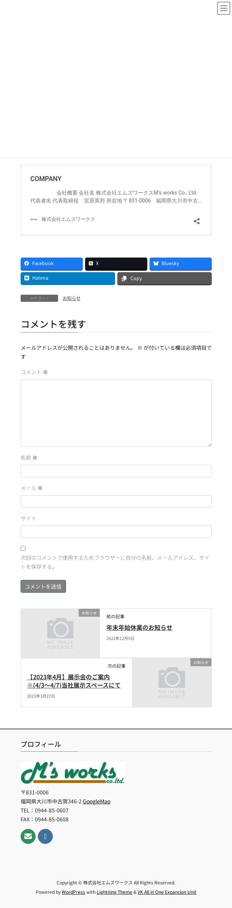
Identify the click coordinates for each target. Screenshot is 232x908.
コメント (34, 372)
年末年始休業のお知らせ (139, 627)
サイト (28, 518)
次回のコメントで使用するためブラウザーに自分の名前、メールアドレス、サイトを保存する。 (115, 562)
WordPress (73, 892)
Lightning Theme (114, 892)
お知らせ (72, 298)
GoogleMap (97, 801)
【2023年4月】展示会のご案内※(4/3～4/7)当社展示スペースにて (74, 680)
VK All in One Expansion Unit (167, 892)
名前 (29, 457)
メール (32, 487)
